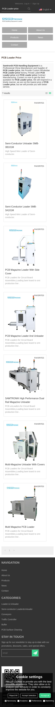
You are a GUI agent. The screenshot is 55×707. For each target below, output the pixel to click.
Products (14, 37)
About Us (40, 30)
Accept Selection (29, 695)
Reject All (13, 695)
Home (14, 30)
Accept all (45, 695)
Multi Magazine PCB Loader (19, 527)
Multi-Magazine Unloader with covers (25, 464)
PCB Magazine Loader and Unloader (24, 336)
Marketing (48, 701)
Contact (14, 45)
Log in (26, 3)
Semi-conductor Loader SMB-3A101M (21, 208)
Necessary (10, 701)
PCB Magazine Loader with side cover (22, 272)
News (40, 37)
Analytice (22, 701)
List (46, 93)
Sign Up (35, 3)
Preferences (35, 701)
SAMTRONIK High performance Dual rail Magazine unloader (24, 400)
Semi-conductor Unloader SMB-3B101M (22, 145)
